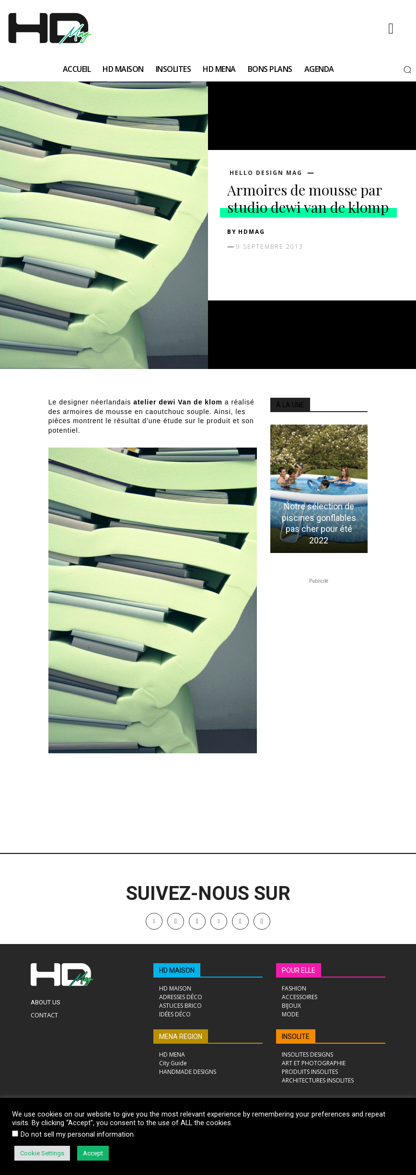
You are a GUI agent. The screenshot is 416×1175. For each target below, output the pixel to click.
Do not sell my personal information (77, 1134)
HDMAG (251, 232)
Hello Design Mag (266, 173)
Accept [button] (93, 1153)
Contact (44, 1015)
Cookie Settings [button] (42, 1153)
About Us (45, 1002)
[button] (407, 69)
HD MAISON (177, 970)
